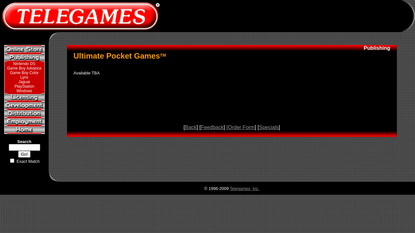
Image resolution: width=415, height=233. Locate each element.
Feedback (212, 127)
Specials (269, 127)
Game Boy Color (24, 73)
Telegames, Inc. (244, 188)
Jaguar (24, 82)
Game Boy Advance (24, 68)
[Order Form (241, 127)
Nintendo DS (24, 63)
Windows (24, 91)
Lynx (24, 77)
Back (190, 127)
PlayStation (24, 86)
